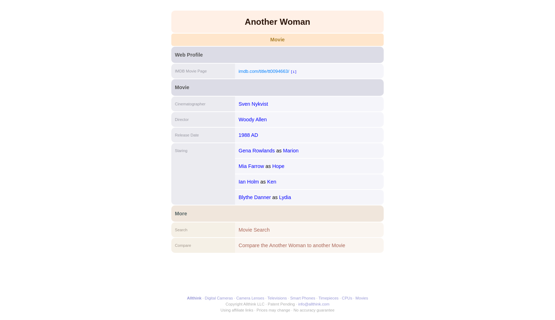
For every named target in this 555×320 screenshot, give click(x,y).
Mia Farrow (251, 166)
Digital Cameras (219, 298)
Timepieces (329, 298)
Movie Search (254, 230)
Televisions (277, 298)
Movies (361, 298)
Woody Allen (253, 119)
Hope (278, 166)
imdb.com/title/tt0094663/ (264, 71)
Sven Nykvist (253, 104)
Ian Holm (249, 182)
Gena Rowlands (257, 150)
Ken (271, 182)
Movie (277, 39)
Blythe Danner (255, 197)
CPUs (347, 298)
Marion (291, 150)
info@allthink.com (313, 304)
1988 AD (248, 135)
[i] (294, 71)
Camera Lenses (250, 298)
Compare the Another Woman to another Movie (292, 245)
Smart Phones (302, 298)
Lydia (285, 197)
